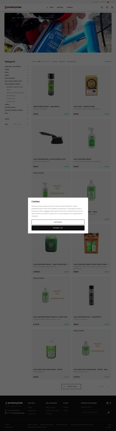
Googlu (47, 211)
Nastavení (58, 222)
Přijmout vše (58, 228)
